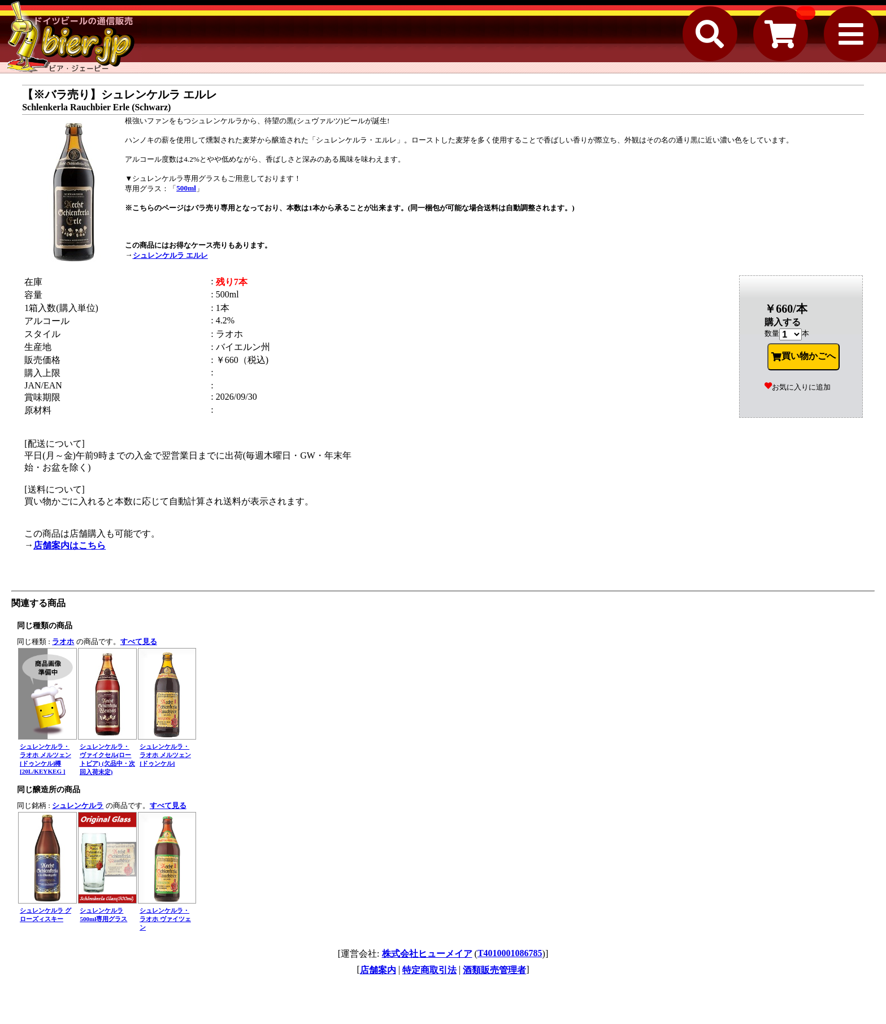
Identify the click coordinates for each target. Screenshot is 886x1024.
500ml (186, 188)
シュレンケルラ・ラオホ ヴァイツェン (165, 919)
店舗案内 (378, 970)
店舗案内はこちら (69, 545)
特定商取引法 (429, 970)
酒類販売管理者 (494, 970)
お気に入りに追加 (798, 387)
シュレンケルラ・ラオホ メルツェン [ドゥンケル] (165, 755)
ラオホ (63, 641)
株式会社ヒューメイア (427, 953)
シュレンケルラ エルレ (170, 255)
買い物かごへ (803, 356)
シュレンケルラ (77, 805)
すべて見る (138, 641)
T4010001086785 (509, 953)
